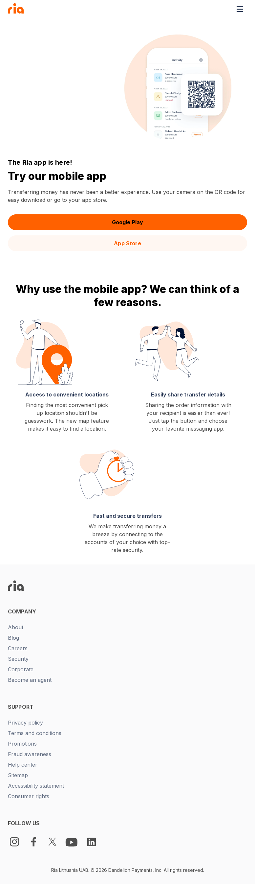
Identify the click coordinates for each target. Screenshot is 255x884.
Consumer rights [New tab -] (28, 796)
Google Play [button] (127, 222)
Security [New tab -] (18, 659)
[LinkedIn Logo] (91, 842)
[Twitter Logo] (52, 841)
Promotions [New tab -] (22, 743)
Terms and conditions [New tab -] (34, 733)
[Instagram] (14, 841)
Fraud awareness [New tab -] (29, 754)
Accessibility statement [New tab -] (36, 785)
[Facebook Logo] (33, 841)
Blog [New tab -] (13, 637)
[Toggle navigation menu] (240, 9)
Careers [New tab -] (18, 648)
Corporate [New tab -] (20, 669)
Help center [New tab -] (22, 764)
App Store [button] (127, 243)
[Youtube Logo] (72, 841)
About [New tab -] (15, 627)
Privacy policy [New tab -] (25, 722)
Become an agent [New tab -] (30, 680)
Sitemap (18, 775)
